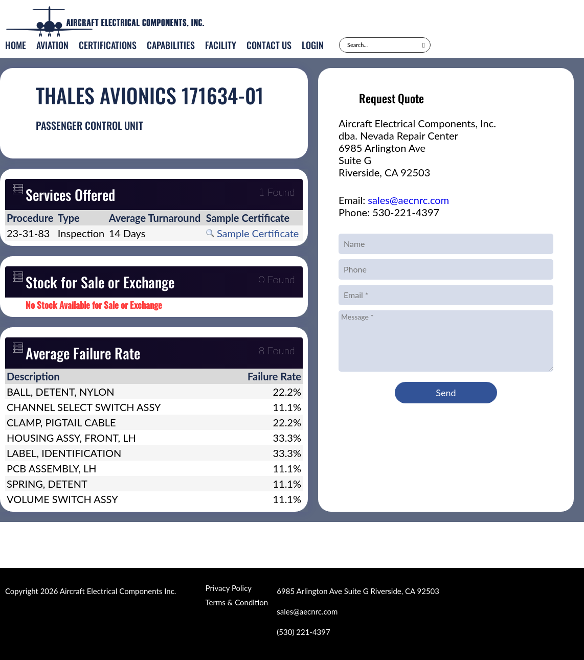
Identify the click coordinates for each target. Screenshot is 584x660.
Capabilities (171, 45)
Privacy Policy (229, 588)
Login (313, 45)
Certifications (108, 45)
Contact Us (268, 45)
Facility (220, 45)
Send (446, 392)
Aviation (52, 45)
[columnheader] (30, 217)
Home (15, 45)
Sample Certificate (252, 233)
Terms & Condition (237, 602)
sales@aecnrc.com (408, 200)
